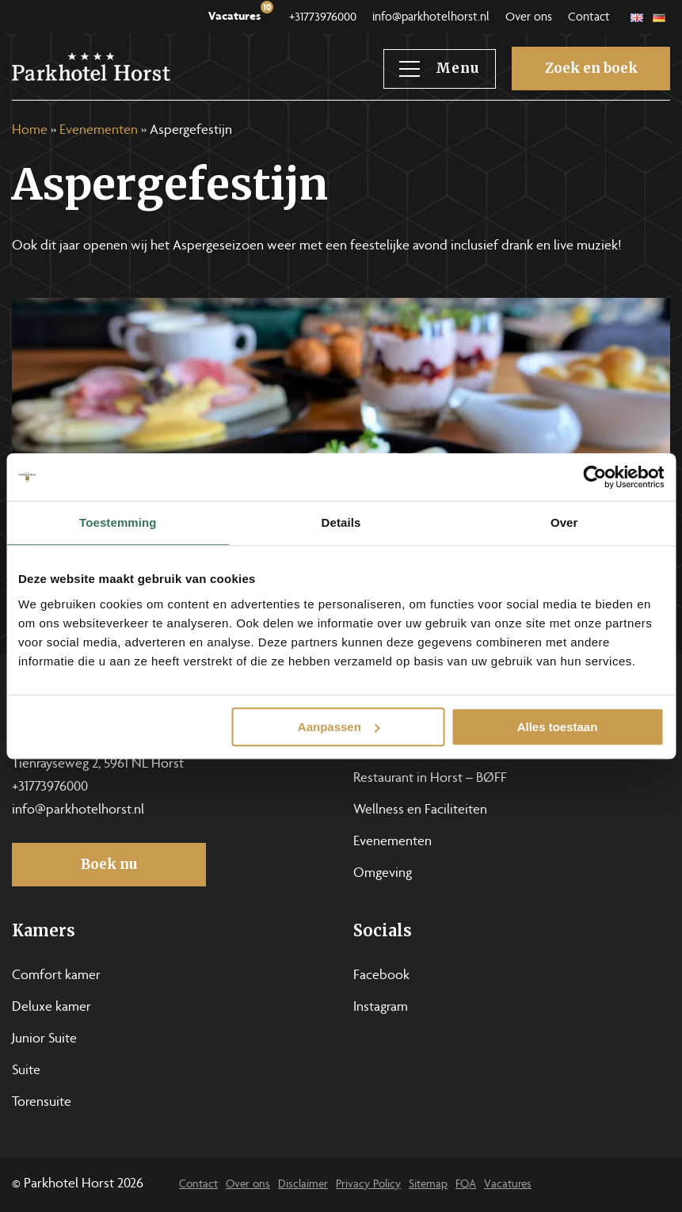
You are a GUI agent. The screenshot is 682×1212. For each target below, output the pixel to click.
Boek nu (109, 864)
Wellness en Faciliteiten (420, 810)
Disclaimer (303, 1185)
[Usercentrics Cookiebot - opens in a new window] (594, 477)
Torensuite (41, 1103)
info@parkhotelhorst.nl (431, 18)
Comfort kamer (56, 976)
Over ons (528, 18)
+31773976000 (322, 18)
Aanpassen (339, 727)
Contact (589, 18)
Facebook (381, 976)
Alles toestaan (557, 727)
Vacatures (240, 13)
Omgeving (382, 874)
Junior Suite (44, 1039)
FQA (465, 1185)
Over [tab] (564, 522)
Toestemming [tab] (118, 522)
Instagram (380, 1007)
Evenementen (98, 131)
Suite (26, 1071)
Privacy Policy (368, 1185)
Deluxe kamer (51, 1007)
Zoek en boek (591, 68)
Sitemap (428, 1185)
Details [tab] (341, 522)
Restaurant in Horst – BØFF (430, 779)
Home (30, 131)
